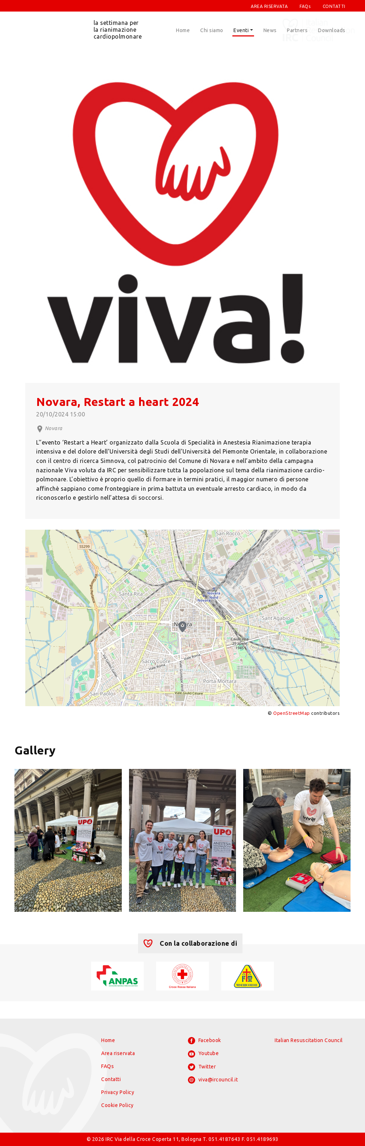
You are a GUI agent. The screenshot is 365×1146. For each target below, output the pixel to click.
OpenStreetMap (291, 713)
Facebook (204, 1040)
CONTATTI (334, 6)
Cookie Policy (117, 1105)
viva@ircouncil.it (213, 1080)
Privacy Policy (117, 1092)
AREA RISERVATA (269, 6)
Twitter (202, 1067)
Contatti (111, 1079)
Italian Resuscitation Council (309, 1040)
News (270, 30)
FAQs (305, 6)
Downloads (331, 30)
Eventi (241, 30)
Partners (297, 30)
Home (183, 30)
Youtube (203, 1054)
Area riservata (118, 1053)
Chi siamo (211, 30)
